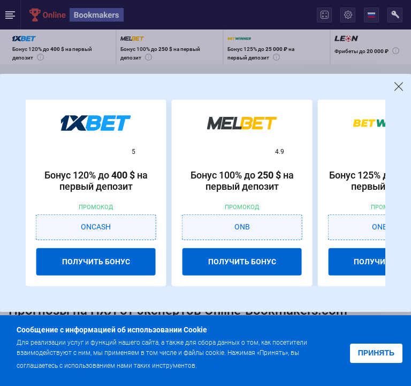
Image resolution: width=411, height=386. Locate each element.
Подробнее (220, 365)
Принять (376, 352)
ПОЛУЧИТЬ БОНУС (96, 261)
